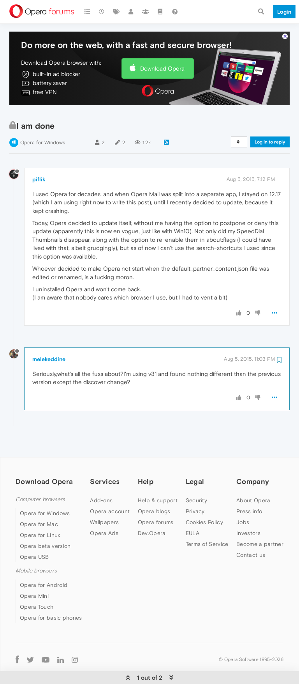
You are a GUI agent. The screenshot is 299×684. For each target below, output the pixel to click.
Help (145, 458)
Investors (248, 510)
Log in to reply (270, 118)
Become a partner (259, 520)
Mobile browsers (36, 547)
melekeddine (48, 336)
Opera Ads (104, 510)
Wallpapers (104, 499)
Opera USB (34, 533)
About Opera (253, 477)
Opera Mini (34, 572)
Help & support (158, 477)
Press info (249, 488)
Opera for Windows (42, 119)
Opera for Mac (39, 501)
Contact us (250, 531)
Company (252, 458)
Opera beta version (45, 522)
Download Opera (162, 45)
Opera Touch (36, 583)
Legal (195, 458)
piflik (39, 156)
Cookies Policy (204, 499)
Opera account (110, 488)
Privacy (195, 488)
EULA (192, 510)
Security (196, 477)
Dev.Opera (152, 510)
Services (105, 458)
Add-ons (101, 477)
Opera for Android (43, 561)
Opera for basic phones (51, 594)
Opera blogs (154, 488)
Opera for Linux (40, 512)
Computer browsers (40, 476)
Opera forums (156, 499)
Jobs (242, 499)
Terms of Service (207, 520)
